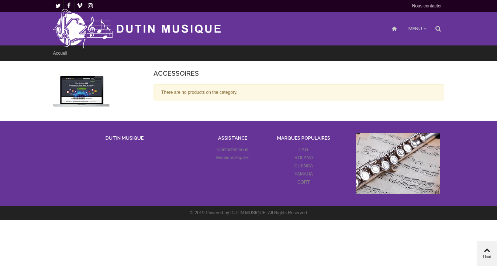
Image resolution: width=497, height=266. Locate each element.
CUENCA (303, 165)
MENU (415, 28)
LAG (303, 149)
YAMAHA (303, 174)
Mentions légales (232, 157)
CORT (303, 182)
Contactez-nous (232, 149)
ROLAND (303, 157)
